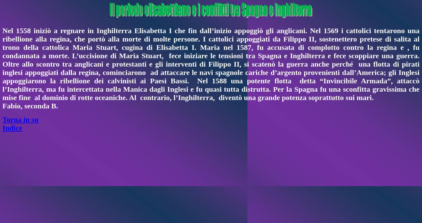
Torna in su (20, 120)
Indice (12, 128)
